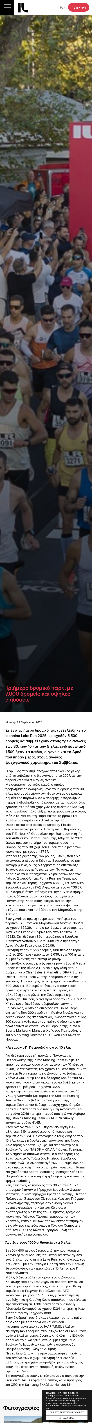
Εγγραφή (79, 7)
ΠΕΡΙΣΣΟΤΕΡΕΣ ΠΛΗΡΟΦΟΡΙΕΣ (67, 1412)
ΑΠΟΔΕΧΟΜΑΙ (66, 1418)
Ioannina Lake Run (23, 8)
